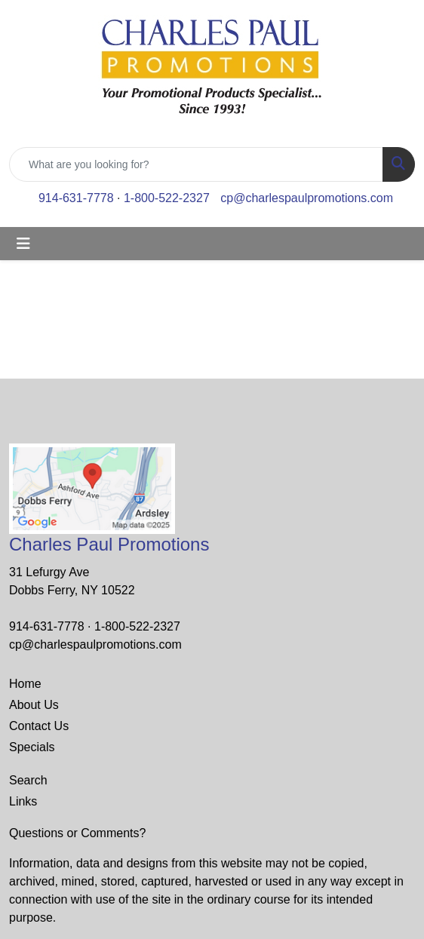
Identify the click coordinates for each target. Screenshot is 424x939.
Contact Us (39, 726)
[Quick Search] (196, 164)
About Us (34, 704)
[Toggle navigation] (23, 243)
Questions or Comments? (77, 833)
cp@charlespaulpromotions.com (306, 198)
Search (28, 780)
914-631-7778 (76, 198)
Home (25, 683)
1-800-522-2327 (167, 198)
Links (23, 801)
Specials (31, 747)
